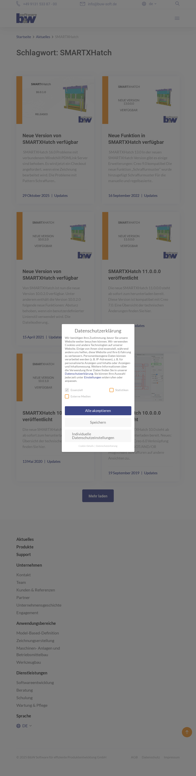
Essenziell (74, 390)
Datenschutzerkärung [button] (106, 446)
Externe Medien (78, 396)
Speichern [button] (98, 422)
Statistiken (118, 390)
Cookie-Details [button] (86, 446)
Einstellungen (92, 377)
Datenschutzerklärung (79, 373)
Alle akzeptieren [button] (98, 410)
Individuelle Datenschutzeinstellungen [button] (93, 436)
